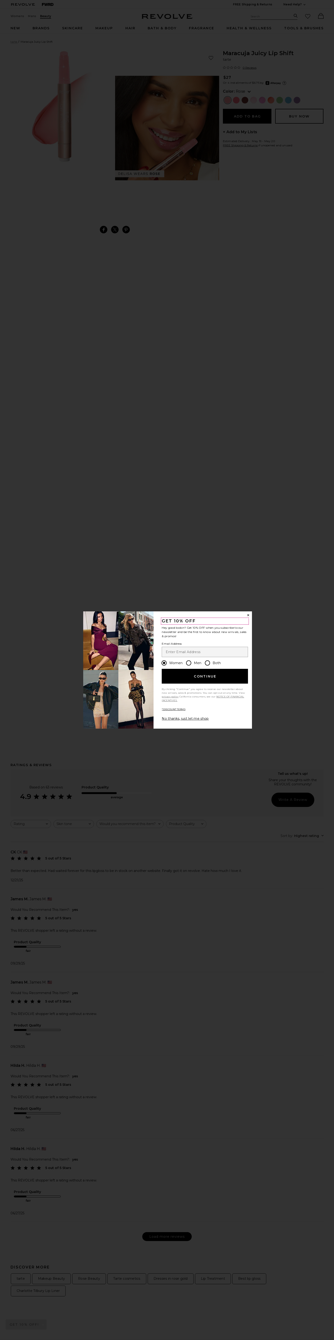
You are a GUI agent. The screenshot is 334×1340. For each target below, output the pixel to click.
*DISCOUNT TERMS (173, 709)
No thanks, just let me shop (185, 718)
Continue (205, 676)
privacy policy (170, 696)
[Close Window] (248, 615)
